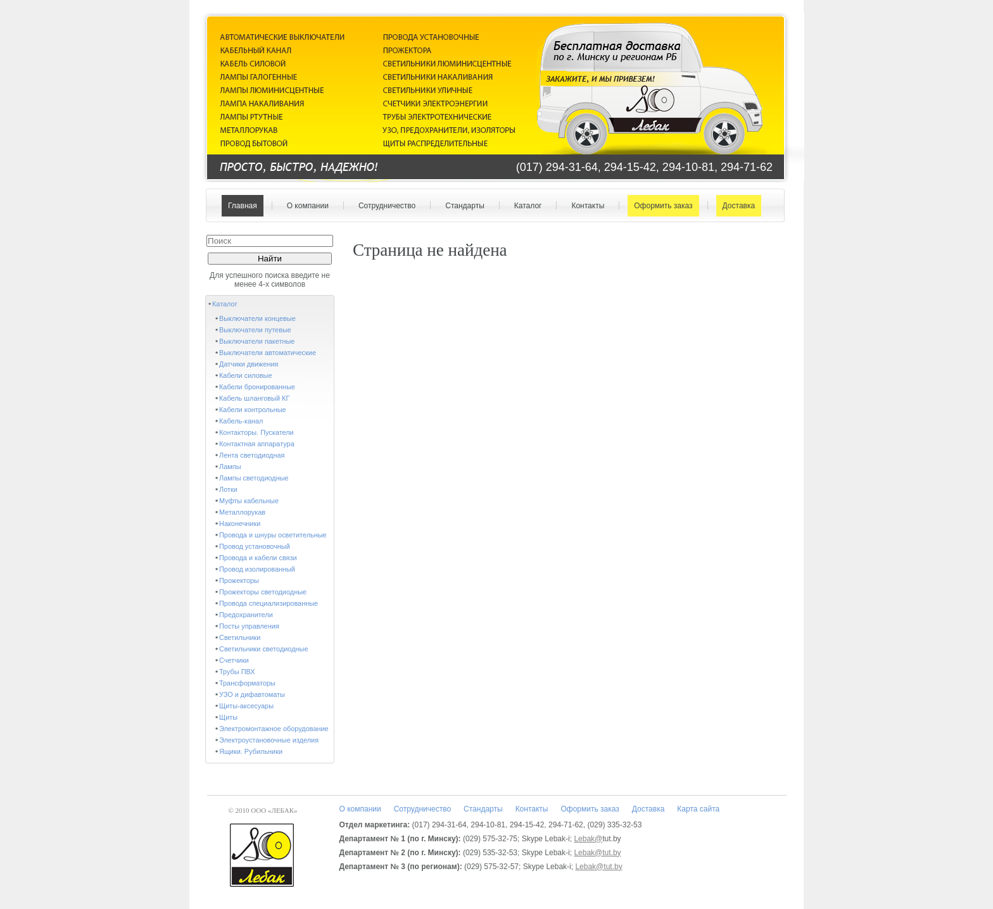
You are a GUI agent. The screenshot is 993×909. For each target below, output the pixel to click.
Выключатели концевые (257, 318)
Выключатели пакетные (256, 341)
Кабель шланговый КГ (254, 398)
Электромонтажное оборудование (274, 728)
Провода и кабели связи (258, 557)
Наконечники (239, 523)
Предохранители (246, 614)
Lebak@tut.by (597, 852)
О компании (305, 205)
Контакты (585, 205)
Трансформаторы (247, 683)
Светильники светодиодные (263, 649)
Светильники (239, 637)
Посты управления (249, 626)
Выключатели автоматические (267, 352)
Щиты (228, 717)
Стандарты (462, 205)
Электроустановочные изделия (269, 740)
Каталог (525, 205)
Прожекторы (239, 580)
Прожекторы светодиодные (263, 592)
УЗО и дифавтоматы (252, 694)
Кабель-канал (241, 421)
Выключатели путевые (255, 330)
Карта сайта (698, 809)
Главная (242, 205)
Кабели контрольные (252, 409)
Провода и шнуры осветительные (273, 535)
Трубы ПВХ (237, 671)
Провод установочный (254, 546)
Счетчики (234, 660)
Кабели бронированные (257, 387)
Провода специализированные (268, 603)
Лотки (228, 489)
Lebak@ (588, 838)
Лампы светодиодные (254, 478)
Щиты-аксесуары (246, 706)
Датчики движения (249, 364)
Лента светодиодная (251, 455)
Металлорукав (242, 512)
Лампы (230, 466)
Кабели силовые (245, 375)
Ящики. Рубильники (250, 751)
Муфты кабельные (249, 501)
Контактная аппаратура (256, 444)
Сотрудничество (384, 205)
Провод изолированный (257, 569)
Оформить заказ (660, 205)
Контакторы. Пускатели (256, 432)
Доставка (736, 205)
